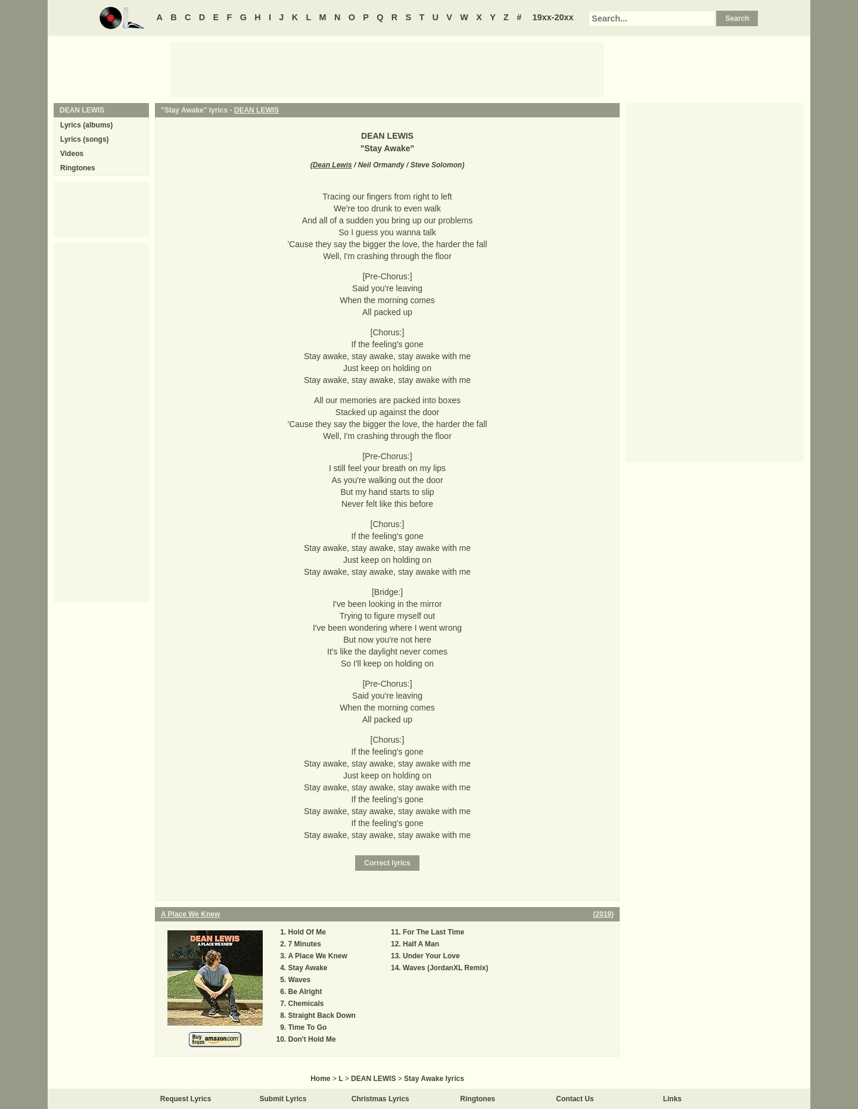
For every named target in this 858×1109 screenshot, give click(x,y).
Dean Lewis (332, 165)
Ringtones (77, 168)
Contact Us (574, 1099)
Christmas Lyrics (380, 1099)
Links (672, 1099)
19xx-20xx (553, 17)
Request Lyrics (186, 1099)
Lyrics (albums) (86, 125)
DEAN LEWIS (256, 110)
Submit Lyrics (283, 1099)
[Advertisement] (387, 68)
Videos (71, 153)
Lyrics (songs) (84, 139)
